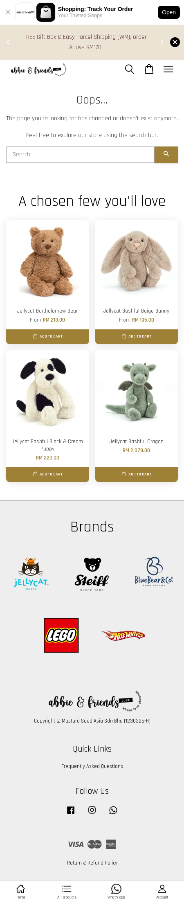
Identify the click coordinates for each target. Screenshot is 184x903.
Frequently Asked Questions (92, 766)
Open (169, 12)
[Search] (80, 154)
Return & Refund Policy (92, 863)
